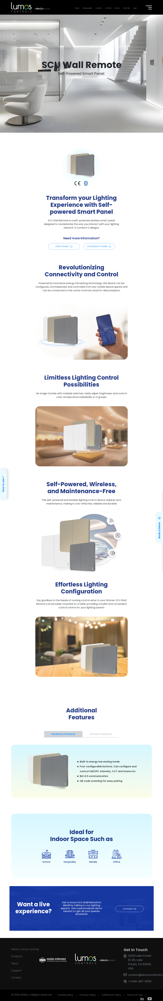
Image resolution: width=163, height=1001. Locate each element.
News (14, 963)
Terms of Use (135, 995)
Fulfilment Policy (111, 995)
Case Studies (98, 8)
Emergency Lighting (87, 8)
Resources (117, 8)
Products (77, 8)
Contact (16, 977)
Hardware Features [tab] (63, 734)
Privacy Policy (87, 995)
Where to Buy (126, 8)
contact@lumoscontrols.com (140, 975)
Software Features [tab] (101, 734)
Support (135, 8)
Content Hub (108, 8)
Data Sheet (63, 248)
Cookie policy (65, 995)
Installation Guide (99, 248)
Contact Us (129, 910)
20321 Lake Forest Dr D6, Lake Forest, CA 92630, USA (139, 962)
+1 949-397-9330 (139, 981)
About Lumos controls (25, 949)
